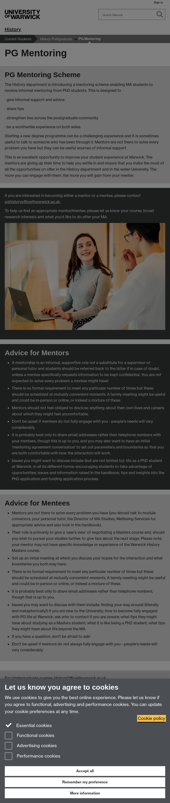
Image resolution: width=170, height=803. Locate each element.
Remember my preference (85, 782)
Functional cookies (29, 736)
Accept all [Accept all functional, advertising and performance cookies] (85, 771)
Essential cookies (28, 725)
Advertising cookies (31, 746)
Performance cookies (32, 756)
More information (85, 793)
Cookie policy (151, 718)
